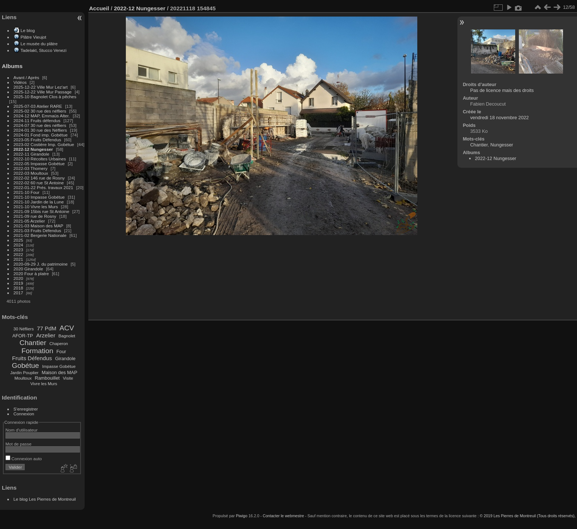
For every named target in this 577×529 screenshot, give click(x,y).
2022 (18, 254)
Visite (68, 378)
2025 (18, 240)
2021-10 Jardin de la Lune (39, 201)
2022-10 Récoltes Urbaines (40, 158)
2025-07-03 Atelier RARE (38, 106)
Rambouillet (47, 378)
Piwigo (241, 516)
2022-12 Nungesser (33, 149)
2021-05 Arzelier (29, 221)
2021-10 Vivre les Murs (36, 206)
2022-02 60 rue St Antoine (39, 182)
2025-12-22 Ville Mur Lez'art (41, 87)
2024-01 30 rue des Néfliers (41, 130)
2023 (18, 249)
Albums (12, 66)
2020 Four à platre (31, 273)
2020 (18, 278)
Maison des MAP (59, 372)
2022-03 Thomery (31, 168)
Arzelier (45, 335)
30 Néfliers (24, 329)
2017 (18, 292)
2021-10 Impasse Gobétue (39, 197)
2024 (18, 244)
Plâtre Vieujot (33, 37)
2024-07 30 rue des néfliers (40, 125)
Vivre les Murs (44, 383)
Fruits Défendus (32, 358)
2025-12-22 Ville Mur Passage (43, 91)
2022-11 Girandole (31, 154)
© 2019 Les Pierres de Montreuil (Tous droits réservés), (528, 516)
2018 (18, 287)
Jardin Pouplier (24, 372)
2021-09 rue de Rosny (35, 216)
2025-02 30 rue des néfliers (40, 111)
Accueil (99, 8)
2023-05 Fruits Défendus (37, 139)
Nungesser (501, 145)
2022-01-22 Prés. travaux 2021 (43, 187)
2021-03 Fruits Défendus (37, 230)
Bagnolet (67, 336)
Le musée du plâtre (39, 43)
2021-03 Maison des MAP (38, 225)
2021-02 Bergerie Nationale (40, 235)
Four (61, 351)
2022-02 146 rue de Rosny (39, 177)
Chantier (33, 343)
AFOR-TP (22, 335)
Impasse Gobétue (59, 366)
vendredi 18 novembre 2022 (499, 117)
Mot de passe (19, 443)
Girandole (65, 358)
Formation (37, 351)
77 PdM (46, 328)
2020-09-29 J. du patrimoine (41, 264)
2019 (18, 283)
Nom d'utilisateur (22, 429)
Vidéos (20, 82)
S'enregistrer (26, 408)
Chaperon (58, 343)
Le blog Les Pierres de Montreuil (45, 499)
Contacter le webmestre (283, 516)
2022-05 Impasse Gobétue (39, 163)
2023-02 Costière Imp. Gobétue (44, 144)
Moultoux (23, 378)
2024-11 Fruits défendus (37, 120)
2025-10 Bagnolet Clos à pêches (45, 96)
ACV (67, 328)
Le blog (28, 30)
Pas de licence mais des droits (502, 90)
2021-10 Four (27, 192)
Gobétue (25, 365)
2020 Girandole (28, 268)
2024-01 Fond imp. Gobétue (41, 134)
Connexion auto (24, 458)
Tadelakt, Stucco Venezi (44, 50)
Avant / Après (26, 77)
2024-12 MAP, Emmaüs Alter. (42, 115)
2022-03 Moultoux (31, 173)
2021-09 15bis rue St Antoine (42, 211)
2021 (18, 259)
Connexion (24, 413)
